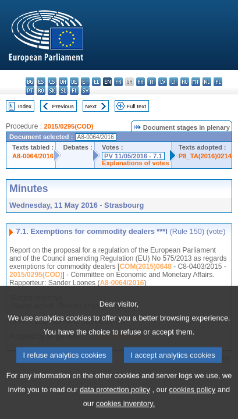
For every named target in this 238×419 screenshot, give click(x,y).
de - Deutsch (74, 81)
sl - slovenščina (63, 90)
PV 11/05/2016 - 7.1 (133, 155)
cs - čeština (52, 81)
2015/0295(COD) (68, 126)
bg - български (30, 81)
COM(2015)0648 (145, 266)
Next (91, 106)
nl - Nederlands (207, 81)
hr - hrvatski (140, 81)
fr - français (118, 81)
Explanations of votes (135, 162)
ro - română (41, 90)
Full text (136, 106)
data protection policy (115, 401)
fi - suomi (74, 90)
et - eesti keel (85, 81)
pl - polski (218, 81)
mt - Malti (195, 81)
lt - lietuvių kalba (173, 81)
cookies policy (192, 401)
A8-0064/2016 (33, 155)
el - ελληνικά (96, 81)
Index (24, 106)
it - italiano (151, 81)
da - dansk (63, 81)
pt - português (30, 90)
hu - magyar (184, 81)
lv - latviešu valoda (162, 81)
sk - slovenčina (52, 90)
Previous (63, 106)
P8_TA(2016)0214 (205, 155)
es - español (41, 81)
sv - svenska (85, 90)
